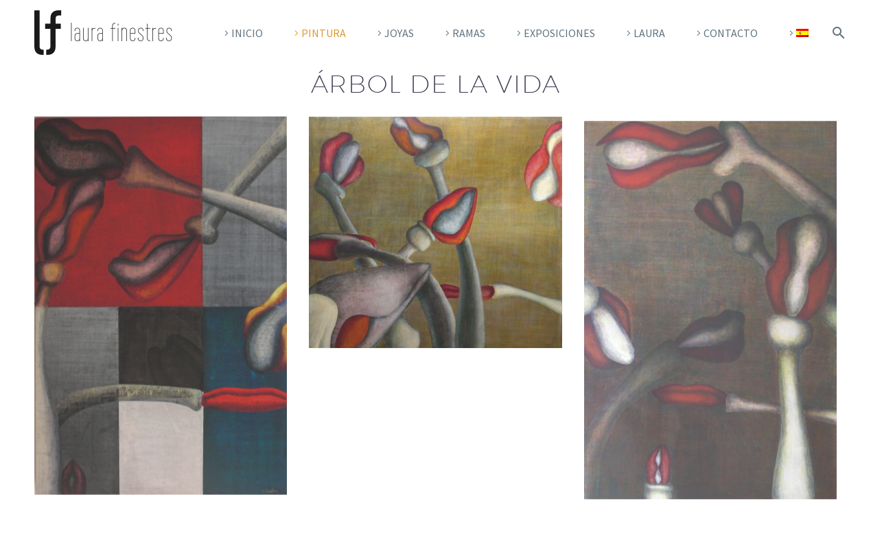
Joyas (399, 33)
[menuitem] (796, 33)
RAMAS (468, 33)
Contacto (731, 33)
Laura (649, 33)
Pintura (323, 33)
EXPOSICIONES (559, 33)
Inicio (247, 33)
